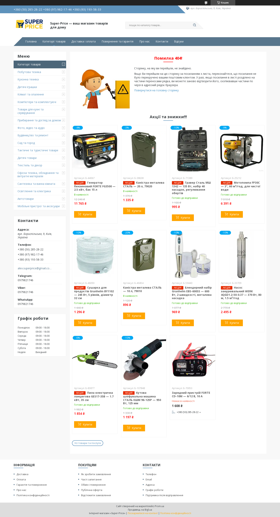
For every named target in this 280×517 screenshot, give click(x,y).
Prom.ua (159, 506)
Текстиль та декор (30, 165)
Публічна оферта (91, 490)
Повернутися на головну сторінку (156, 90)
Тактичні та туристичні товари (38, 150)
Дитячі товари (27, 158)
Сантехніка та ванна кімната (36, 184)
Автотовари (26, 199)
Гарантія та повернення (32, 484)
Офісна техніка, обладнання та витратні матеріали (38, 174)
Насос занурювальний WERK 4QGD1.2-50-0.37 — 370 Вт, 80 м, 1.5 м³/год (241, 293)
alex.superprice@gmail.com (35, 268)
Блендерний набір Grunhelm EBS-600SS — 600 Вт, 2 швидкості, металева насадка (192, 293)
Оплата (21, 479)
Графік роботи (154, 490)
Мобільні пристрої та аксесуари (39, 206)
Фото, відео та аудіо (31, 128)
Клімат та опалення (31, 94)
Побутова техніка (29, 72)
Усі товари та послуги (87, 443)
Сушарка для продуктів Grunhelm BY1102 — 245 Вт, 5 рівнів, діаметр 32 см (94, 293)
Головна (31, 41)
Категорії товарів (54, 41)
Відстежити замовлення (96, 495)
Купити (87, 214)
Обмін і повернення (93, 484)
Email (149, 479)
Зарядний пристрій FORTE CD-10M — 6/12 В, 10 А (191, 394)
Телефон (151, 474)
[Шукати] (194, 25)
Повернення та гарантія (117, 41)
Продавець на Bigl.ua (140, 509)
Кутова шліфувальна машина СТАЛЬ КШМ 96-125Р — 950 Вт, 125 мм (142, 398)
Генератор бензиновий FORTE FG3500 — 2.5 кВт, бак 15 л (95, 186)
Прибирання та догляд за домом (39, 120)
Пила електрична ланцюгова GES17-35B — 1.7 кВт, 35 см (94, 396)
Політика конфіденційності (33, 495)
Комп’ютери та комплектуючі (37, 102)
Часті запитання (91, 479)
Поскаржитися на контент (143, 513)
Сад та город (26, 143)
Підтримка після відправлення (164, 495)
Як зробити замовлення (96, 474)
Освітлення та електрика (34, 191)
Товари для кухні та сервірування (31, 111)
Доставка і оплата (83, 41)
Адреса (150, 484)
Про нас (144, 41)
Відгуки (179, 41)
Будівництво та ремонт (33, 135)
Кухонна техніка (28, 79)
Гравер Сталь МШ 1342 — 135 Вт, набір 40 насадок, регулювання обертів (191, 188)
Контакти (162, 41)
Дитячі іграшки (27, 87)
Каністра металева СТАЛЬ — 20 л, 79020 (143, 184)
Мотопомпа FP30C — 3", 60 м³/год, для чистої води (240, 186)
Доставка (22, 474)
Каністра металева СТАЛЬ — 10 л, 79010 (142, 289)
